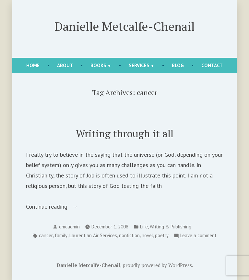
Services (139, 65)
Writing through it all (124, 133)
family (61, 235)
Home (33, 65)
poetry (162, 235)
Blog (178, 65)
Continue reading (57, 206)
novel (147, 235)
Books (98, 65)
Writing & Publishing (170, 227)
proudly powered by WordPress (157, 265)
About (65, 65)
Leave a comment (198, 235)
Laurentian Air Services (93, 235)
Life (144, 227)
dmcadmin (69, 227)
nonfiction (129, 235)
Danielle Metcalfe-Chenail (124, 26)
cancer (46, 235)
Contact (212, 65)
